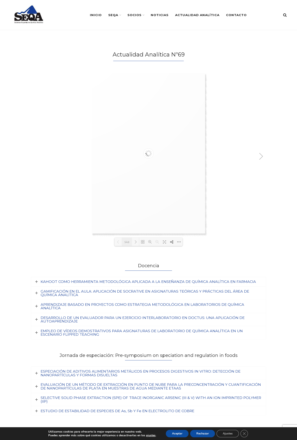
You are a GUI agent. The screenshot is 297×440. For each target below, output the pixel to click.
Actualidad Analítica (197, 15)
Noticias (160, 15)
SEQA (113, 15)
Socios (134, 15)
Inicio (96, 15)
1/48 (126, 242)
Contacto (236, 15)
